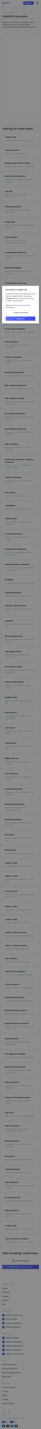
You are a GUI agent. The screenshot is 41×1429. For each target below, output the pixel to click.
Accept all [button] (20, 318)
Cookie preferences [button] (20, 312)
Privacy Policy (18, 305)
